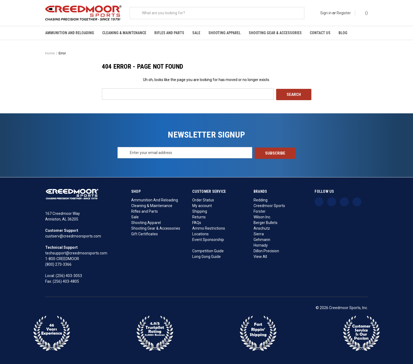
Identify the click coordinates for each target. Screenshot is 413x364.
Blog (343, 33)
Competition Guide (208, 250)
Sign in (326, 13)
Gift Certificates (144, 233)
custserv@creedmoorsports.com (73, 235)
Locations (200, 233)
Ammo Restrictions (208, 227)
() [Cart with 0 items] (364, 12)
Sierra (259, 233)
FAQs (196, 222)
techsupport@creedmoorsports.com (76, 252)
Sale (196, 33)
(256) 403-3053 (69, 275)
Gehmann (262, 239)
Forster (260, 210)
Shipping (199, 210)
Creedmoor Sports (269, 205)
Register (344, 13)
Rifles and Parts (169, 33)
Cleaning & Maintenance (124, 33)
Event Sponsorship (208, 239)
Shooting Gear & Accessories (275, 33)
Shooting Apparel (224, 33)
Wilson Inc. (262, 216)
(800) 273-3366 (58, 264)
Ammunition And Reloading (69, 33)
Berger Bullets (265, 222)
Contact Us (320, 33)
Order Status (203, 199)
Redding (261, 199)
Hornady (261, 244)
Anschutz (262, 227)
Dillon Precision (266, 250)
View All (260, 256)
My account (202, 205)
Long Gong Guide (206, 256)
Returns (199, 216)
